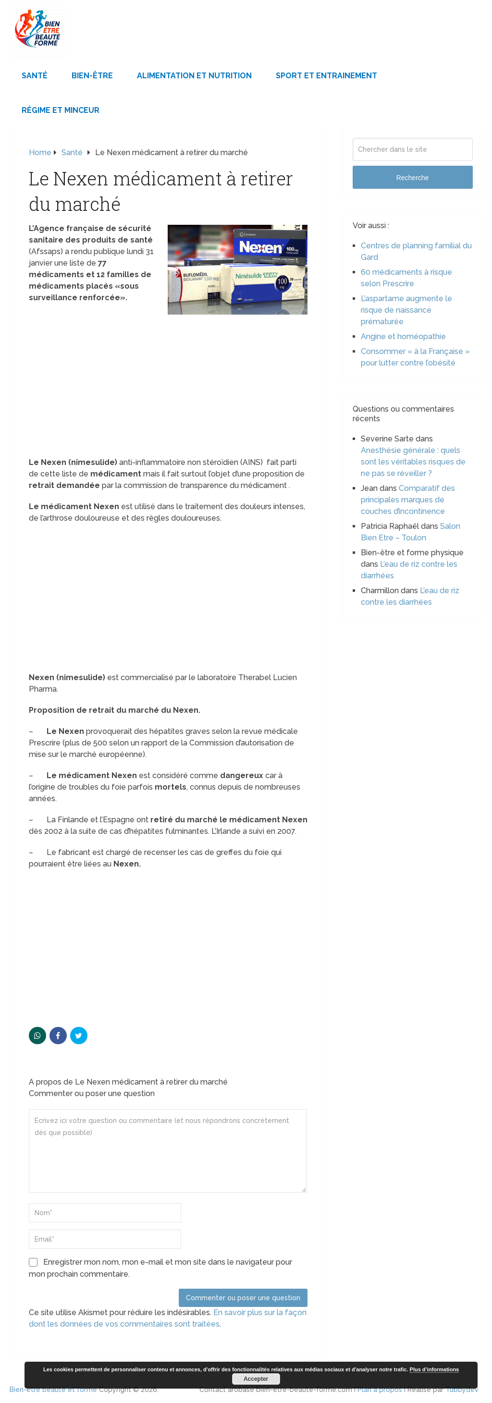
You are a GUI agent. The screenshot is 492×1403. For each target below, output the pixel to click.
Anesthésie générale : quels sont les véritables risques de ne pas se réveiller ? (413, 462)
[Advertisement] (168, 385)
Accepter (256, 1379)
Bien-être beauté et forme (53, 1389)
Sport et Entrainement (326, 75)
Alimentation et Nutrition (194, 75)
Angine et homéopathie (403, 336)
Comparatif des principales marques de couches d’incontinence (408, 500)
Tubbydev (462, 1389)
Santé (35, 75)
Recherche (412, 178)
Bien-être (92, 75)
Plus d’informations (434, 1369)
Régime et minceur (60, 110)
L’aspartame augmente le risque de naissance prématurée (406, 310)
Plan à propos (379, 1389)
